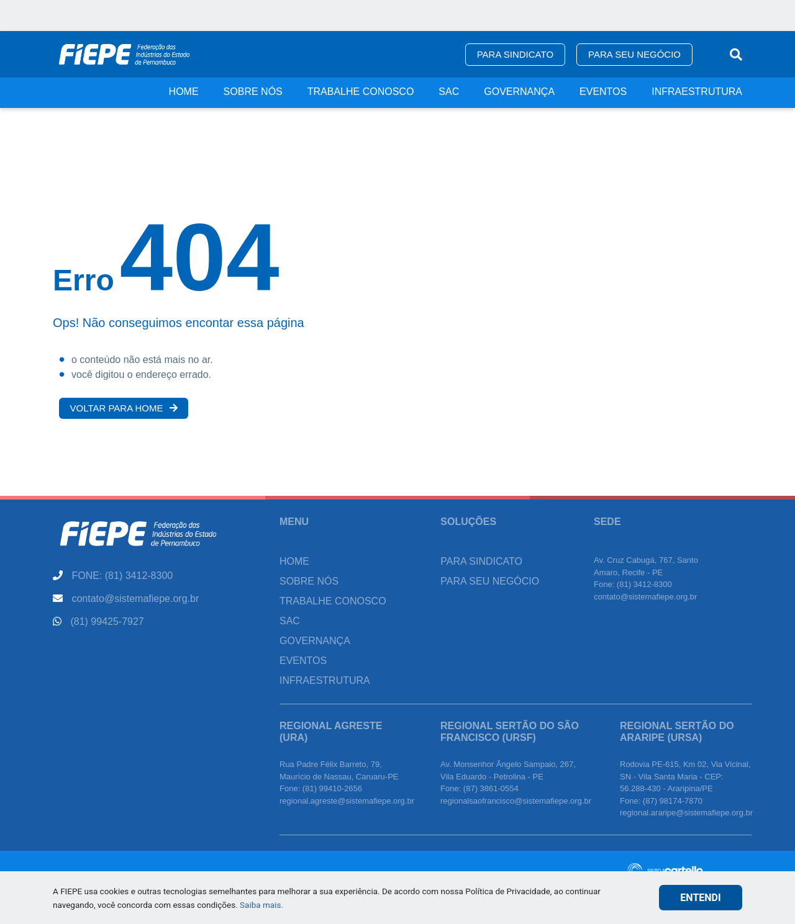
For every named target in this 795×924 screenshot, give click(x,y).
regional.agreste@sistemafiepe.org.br (346, 800)
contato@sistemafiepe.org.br (645, 596)
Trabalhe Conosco (360, 91)
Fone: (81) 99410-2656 (320, 788)
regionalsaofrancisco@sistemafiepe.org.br (515, 800)
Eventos (603, 91)
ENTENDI (700, 898)
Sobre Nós (253, 91)
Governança (519, 91)
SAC (448, 91)
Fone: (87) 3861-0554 (479, 788)
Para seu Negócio (634, 54)
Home (184, 91)
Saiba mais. (261, 905)
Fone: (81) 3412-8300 (633, 584)
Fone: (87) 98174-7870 (661, 800)
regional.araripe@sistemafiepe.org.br (686, 812)
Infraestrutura (697, 91)
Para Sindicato (515, 54)
